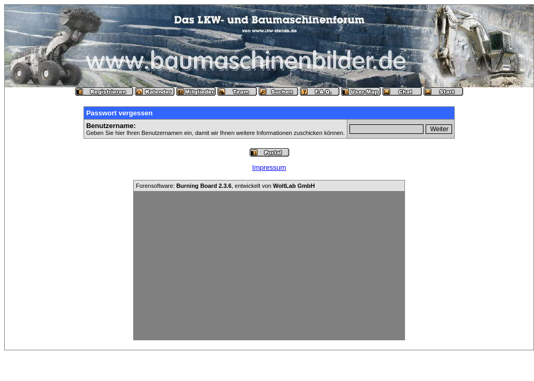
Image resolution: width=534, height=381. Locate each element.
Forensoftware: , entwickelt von (225, 186)
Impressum (269, 167)
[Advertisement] (269, 266)
